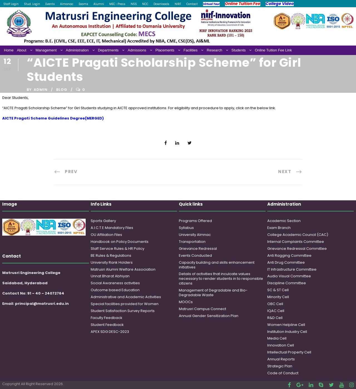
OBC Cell (275, 303)
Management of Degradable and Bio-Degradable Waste (213, 293)
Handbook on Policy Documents (120, 241)
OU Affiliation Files (106, 234)
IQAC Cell (275, 310)
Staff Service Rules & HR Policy (117, 248)
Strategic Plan (279, 366)
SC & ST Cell (278, 290)
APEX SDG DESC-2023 (110, 331)
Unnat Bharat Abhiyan (110, 276)
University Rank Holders (112, 262)
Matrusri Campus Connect (202, 308)
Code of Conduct (282, 373)
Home (9, 50)
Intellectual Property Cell (289, 352)
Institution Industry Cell (287, 331)
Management (46, 50)
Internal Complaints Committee (295, 241)
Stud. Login (32, 4)
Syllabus (186, 227)
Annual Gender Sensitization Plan (208, 315)
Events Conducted (195, 255)
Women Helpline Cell (286, 324)
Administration (77, 50)
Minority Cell (278, 297)
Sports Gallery (103, 220)
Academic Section (284, 220)
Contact (192, 4)
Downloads (161, 4)
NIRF (178, 4)
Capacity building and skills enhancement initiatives (216, 265)
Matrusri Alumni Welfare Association (123, 269)
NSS (134, 4)
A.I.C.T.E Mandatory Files (112, 227)
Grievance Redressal (198, 248)
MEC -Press (117, 4)
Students (238, 50)
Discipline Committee (286, 283)
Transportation (192, 241)
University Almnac (195, 234)
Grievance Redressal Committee (297, 248)
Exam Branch (279, 227)
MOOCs (186, 302)
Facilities (191, 50)
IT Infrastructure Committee (292, 269)
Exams (83, 4)
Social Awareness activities (115, 283)
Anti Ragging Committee (289, 255)
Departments (108, 50)
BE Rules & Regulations (111, 255)
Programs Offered (195, 220)
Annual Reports (281, 359)
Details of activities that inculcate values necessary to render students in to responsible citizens (221, 278)
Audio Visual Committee (289, 276)
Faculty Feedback (106, 317)
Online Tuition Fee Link (273, 50)
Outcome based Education (115, 290)
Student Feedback (107, 324)
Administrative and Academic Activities (126, 297)
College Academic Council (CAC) (297, 234)
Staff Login (11, 4)
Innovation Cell (280, 345)
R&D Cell (275, 317)
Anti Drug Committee (286, 262)
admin (41, 89)
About (21, 50)
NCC (145, 4)
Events (50, 4)
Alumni (98, 4)
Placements (164, 50)
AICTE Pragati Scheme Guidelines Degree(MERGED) (53, 118)
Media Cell (276, 338)
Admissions (137, 50)
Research (214, 50)
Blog (61, 89)
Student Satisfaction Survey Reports (123, 310)
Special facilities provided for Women (125, 303)
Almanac (66, 4)
